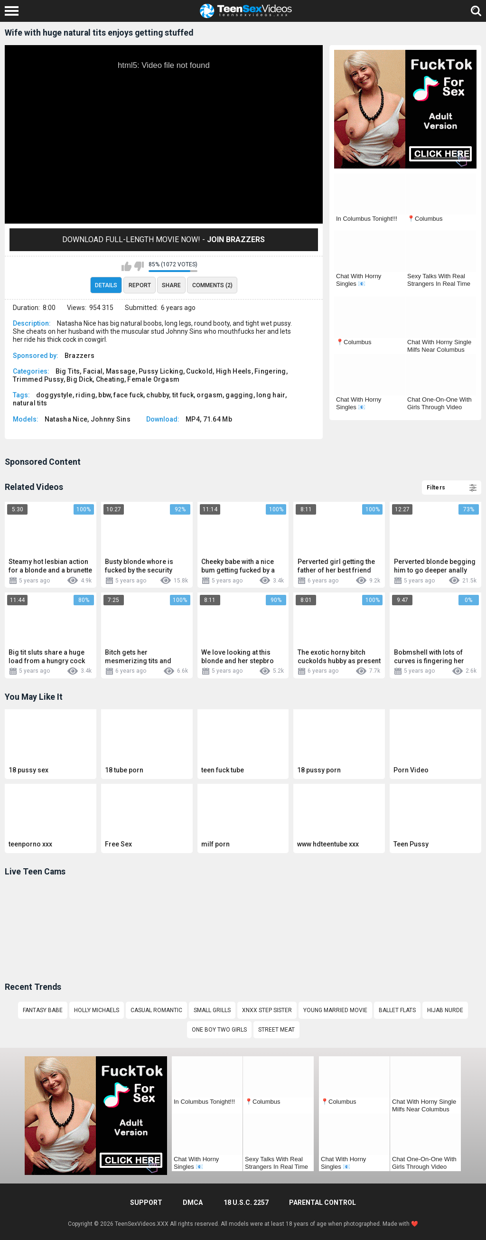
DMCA (193, 1202)
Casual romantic (156, 1010)
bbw (104, 395)
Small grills (212, 1010)
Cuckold (199, 371)
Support (146, 1202)
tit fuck (183, 395)
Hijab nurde (445, 1010)
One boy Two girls (219, 1029)
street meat (276, 1029)
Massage (121, 371)
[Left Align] (14, 11)
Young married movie (335, 1010)
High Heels (234, 371)
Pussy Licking (161, 371)
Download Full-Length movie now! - (163, 239)
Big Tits (68, 371)
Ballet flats (397, 1010)
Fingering (270, 371)
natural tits (30, 403)
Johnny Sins (111, 419)
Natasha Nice (66, 419)
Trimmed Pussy (38, 379)
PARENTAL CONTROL (322, 1202)
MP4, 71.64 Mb (209, 419)
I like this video (126, 266)
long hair (270, 395)
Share (171, 285)
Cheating (110, 379)
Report (140, 285)
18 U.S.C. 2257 (246, 1202)
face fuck (128, 395)
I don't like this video (139, 266)
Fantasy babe (43, 1010)
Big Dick (79, 379)
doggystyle (54, 395)
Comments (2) (212, 285)
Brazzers (79, 355)
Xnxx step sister (267, 1010)
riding (85, 395)
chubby (157, 395)
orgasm (209, 395)
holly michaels (96, 1010)
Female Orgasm (153, 379)
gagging (239, 395)
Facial (93, 371)
